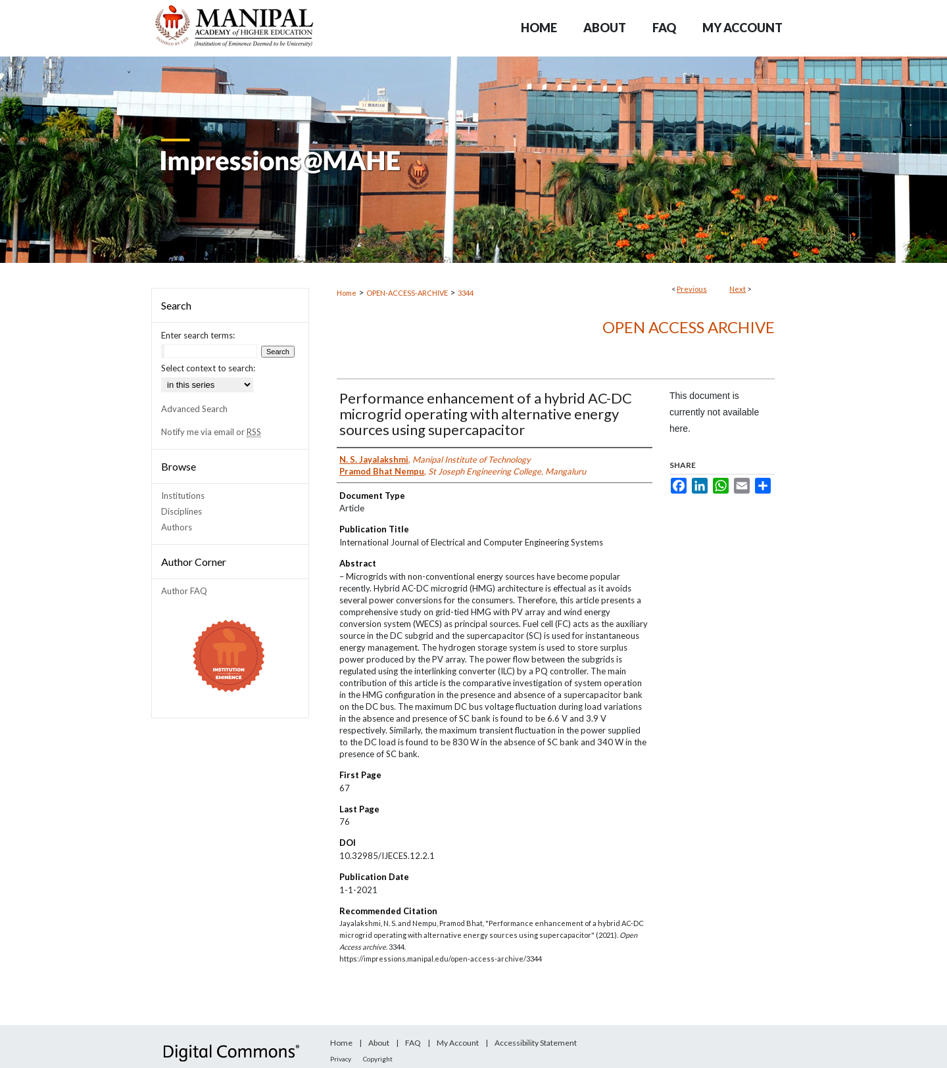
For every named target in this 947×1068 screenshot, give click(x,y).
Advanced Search (194, 409)
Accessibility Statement (536, 1043)
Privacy (340, 1059)
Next (737, 289)
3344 (466, 293)
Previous (692, 289)
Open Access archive (688, 327)
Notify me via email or (211, 432)
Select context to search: (208, 368)
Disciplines (181, 511)
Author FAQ (184, 591)
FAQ (413, 1043)
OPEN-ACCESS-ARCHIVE (407, 293)
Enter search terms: (198, 335)
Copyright (378, 1059)
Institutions (183, 495)
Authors (176, 527)
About (378, 1043)
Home (346, 293)
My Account (458, 1043)
